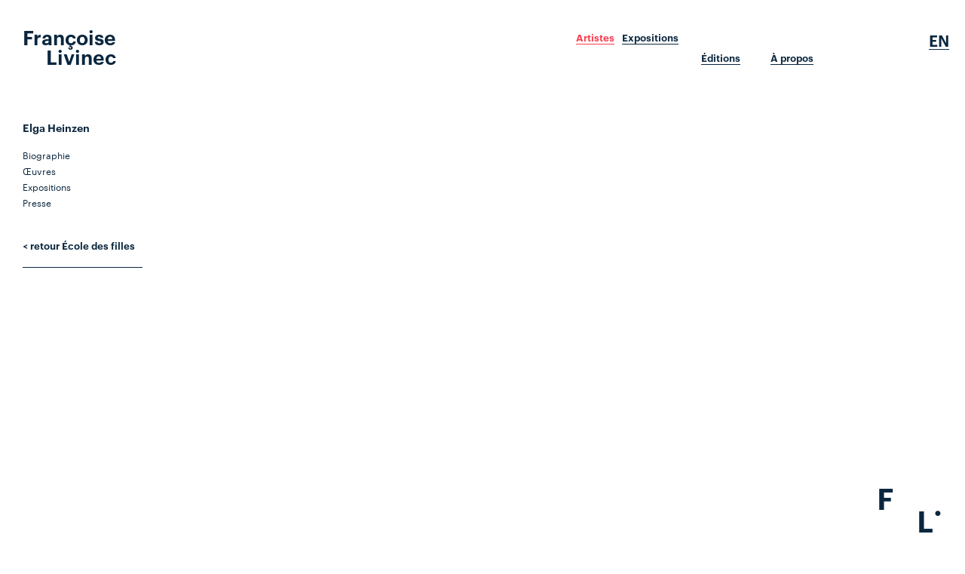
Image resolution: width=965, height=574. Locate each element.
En (939, 41)
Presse (37, 202)
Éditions (720, 58)
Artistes (595, 38)
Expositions (650, 38)
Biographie (46, 154)
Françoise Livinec (69, 46)
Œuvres (39, 170)
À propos (791, 58)
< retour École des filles (79, 245)
